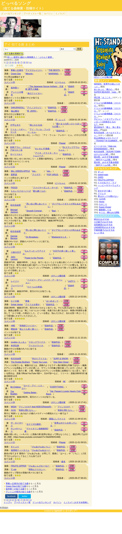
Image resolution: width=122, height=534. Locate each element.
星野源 (14, 175)
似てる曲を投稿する (14, 54)
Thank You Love (39, 362)
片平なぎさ (15, 125)
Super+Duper (105, 207)
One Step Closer (61, 362)
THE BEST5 (54, 70)
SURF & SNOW (60, 359)
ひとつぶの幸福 (34, 287)
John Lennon (14, 258)
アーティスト (32, 13)
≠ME (13, 326)
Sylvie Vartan (17, 304)
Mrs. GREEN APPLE (20, 171)
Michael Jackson (14, 211)
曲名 (63, 461)
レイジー (15, 281)
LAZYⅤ (71, 281)
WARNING (53, 74)
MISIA (13, 407)
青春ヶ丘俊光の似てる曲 (17, 483)
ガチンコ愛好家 (58, 276)
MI (64, 381)
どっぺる (11, 13)
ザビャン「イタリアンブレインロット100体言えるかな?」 (107, 122)
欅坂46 (14, 329)
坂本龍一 (15, 88)
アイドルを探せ (32, 304)
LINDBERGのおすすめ (104, 227)
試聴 (68, 70)
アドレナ (102, 193)
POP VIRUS (52, 175)
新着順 (19, 65)
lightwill (58, 511)
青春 (27, 301)
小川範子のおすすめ (103, 222)
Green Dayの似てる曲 (16, 486)
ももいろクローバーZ (21, 191)
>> (30, 62)
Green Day (16, 74)
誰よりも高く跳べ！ (29, 329)
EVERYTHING (57, 387)
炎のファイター (34, 93)
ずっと (101, 172)
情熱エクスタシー (37, 469)
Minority (29, 74)
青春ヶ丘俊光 (17, 70)
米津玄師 (15, 345)
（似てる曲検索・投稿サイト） (23, 8)
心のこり (103, 204)
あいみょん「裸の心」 (104, 89)
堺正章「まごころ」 (103, 97)
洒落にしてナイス (57, 419)
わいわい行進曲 (42, 149)
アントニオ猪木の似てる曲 (18, 492)
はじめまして (52, 301)
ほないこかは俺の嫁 (103, 77)
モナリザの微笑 (33, 424)
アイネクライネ (36, 345)
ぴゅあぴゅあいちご (41, 447)
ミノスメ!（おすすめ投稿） (76, 502)
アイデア (36, 175)
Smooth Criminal (34, 211)
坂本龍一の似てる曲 (15, 489)
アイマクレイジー (34, 70)
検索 (79, 49)
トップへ (8, 502)
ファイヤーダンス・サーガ (45, 188)
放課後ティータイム (20, 450)
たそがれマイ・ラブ (107, 183)
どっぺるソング (16, 3)
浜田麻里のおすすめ (103, 225)
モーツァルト (16, 154)
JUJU (13, 410)
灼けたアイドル (39, 359)
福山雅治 (15, 111)
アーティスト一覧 (22, 502)
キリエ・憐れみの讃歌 (109, 212)
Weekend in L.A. (59, 237)
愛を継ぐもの (39, 191)
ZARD (100, 177)
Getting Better (30, 392)
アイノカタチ (64, 407)
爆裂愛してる (105, 210)
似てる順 (9, 65)
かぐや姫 (15, 301)
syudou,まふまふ (18, 342)
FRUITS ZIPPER (18, 466)
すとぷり (15, 447)
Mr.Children (15, 387)
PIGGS (14, 188)
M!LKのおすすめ (101, 219)
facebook (11, 496)
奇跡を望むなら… (27, 410)
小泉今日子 (16, 252)
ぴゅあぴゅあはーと (41, 450)
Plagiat (62, 143)
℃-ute (13, 469)
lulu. (34, 171)
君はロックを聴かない (108, 196)
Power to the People (34, 258)
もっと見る (99, 233)
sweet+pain (103, 175)
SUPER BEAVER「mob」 (106, 92)
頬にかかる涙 (36, 125)
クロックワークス (37, 342)
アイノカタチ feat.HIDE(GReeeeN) (35, 407)
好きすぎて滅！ (105, 191)
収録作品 (52, 107)
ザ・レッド (60, 120)
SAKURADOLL (18, 107)
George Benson (13, 237)
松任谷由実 (15, 205)
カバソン (48, 13)
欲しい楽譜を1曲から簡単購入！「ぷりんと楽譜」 (30, 57)
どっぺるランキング (42, 502)
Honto (101, 202)
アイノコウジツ (34, 107)
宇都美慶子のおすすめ (104, 230)
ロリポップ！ (71, 511)
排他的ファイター (28, 326)
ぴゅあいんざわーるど (39, 466)
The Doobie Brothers (20, 362)
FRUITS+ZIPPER (106, 180)
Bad (54, 211)
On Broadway (32, 237)
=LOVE (102, 199)
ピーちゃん (60, 82)
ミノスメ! (60, 13)
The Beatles (13, 392)
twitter (24, 496)
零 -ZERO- (32, 111)
